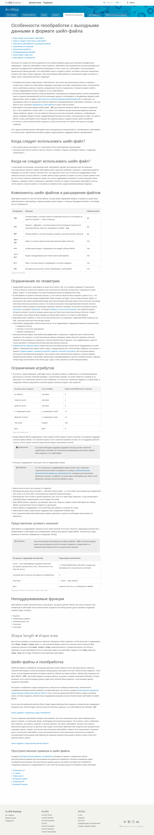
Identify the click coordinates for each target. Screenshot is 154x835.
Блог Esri (81, 821)
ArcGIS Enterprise (48, 821)
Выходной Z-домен (20, 779)
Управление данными (73, 15)
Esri (144, 3)
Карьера (81, 818)
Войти (132, 3)
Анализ (56, 15)
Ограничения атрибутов (22, 49)
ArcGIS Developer (48, 826)
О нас (80, 815)
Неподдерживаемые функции (24, 52)
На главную (11, 15)
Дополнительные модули (116, 15)
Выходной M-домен (20, 784)
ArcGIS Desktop (47, 818)
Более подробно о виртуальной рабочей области (29, 743)
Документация (35, 3)
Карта (44, 15)
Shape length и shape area (23, 55)
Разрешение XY (19, 770)
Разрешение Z (18, 776)
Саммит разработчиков (87, 826)
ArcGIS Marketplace (49, 832)
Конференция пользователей (89, 823)
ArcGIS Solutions (48, 829)
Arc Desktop (13, 2)
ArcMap (12, 9)
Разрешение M (18, 781)
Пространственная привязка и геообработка (36, 756)
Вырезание (36, 309)
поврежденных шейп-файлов (43, 105)
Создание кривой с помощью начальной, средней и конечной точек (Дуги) (47, 351)
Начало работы (29, 15)
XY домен (16, 773)
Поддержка (48, 3)
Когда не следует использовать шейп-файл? (30, 41)
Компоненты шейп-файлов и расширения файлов (32, 44)
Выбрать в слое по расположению (64, 309)
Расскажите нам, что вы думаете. (132, 826)
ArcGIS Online (47, 815)
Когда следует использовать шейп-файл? (28, 38)
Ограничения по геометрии (23, 46)
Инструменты (94, 15)
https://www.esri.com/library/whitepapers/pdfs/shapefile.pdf (59, 99)
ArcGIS (44, 823)
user (117, 2)
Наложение (17, 309)
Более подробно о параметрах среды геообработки (30, 713)
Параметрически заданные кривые (26, 346)
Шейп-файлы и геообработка (24, 58)
